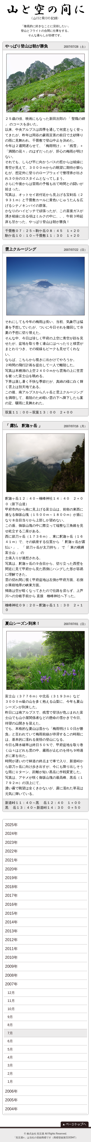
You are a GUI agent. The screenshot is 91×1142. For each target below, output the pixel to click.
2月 (10, 1073)
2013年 (11, 931)
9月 (10, 1017)
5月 (10, 1049)
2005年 (11, 1100)
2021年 (11, 860)
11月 (11, 1001)
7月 (10, 1033)
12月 (11, 993)
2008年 (11, 975)
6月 (10, 1041)
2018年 (11, 887)
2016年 (11, 904)
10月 (11, 1009)
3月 (10, 1065)
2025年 (11, 825)
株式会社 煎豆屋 (35, 1133)
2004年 (11, 1109)
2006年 (11, 1091)
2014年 (11, 922)
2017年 (11, 895)
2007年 (11, 984)
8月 (10, 1025)
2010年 (11, 957)
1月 (10, 1081)
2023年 (11, 842)
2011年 (11, 949)
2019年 (11, 878)
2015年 (11, 913)
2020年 (11, 869)
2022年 (11, 851)
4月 (10, 1057)
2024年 (11, 833)
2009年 (11, 966)
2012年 (11, 940)
